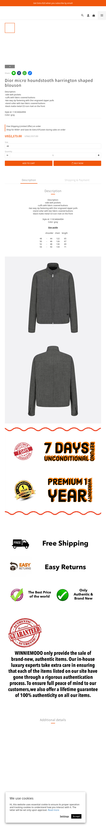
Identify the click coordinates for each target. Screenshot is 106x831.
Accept (76, 816)
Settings (64, 816)
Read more (53, 810)
